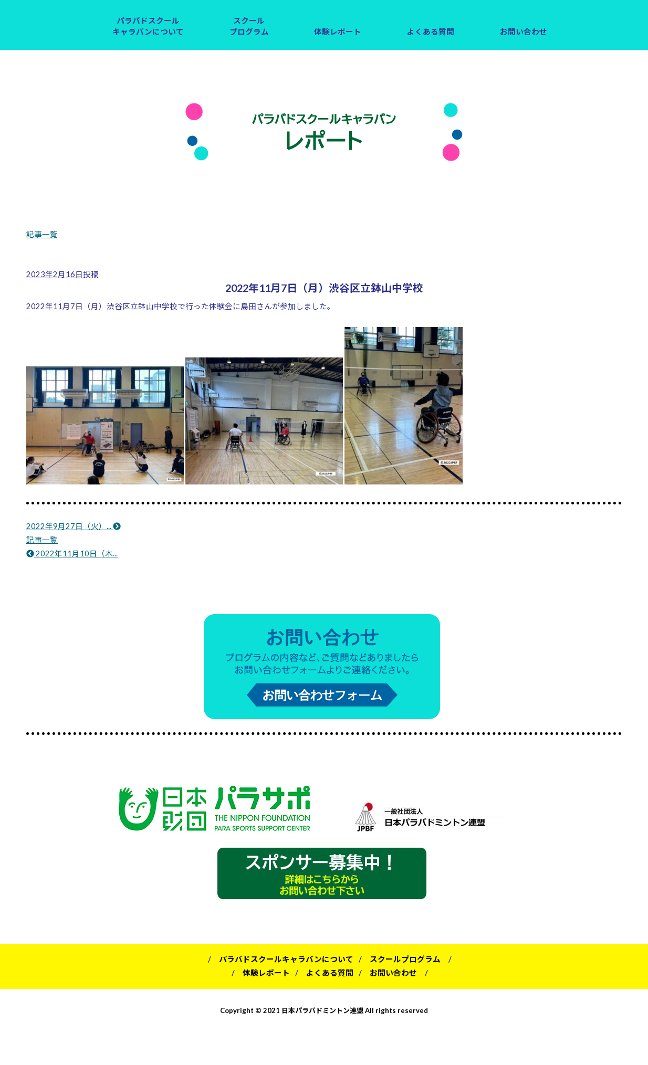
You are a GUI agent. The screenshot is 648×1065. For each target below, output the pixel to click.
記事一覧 (42, 234)
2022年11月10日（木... (72, 553)
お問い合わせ (523, 31)
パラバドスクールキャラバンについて (148, 26)
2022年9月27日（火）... (73, 526)
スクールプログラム (249, 26)
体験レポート (337, 31)
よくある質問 (430, 31)
